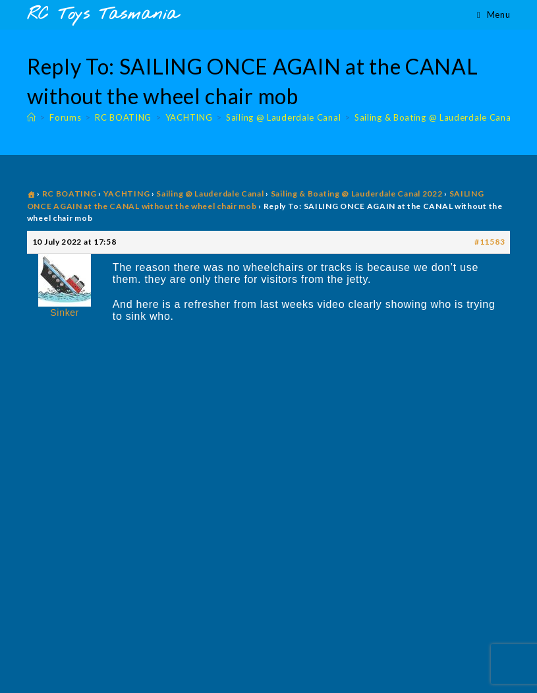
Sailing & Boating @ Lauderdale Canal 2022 (357, 193)
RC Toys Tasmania (103, 15)
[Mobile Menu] (493, 14)
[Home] (31, 117)
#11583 (489, 242)
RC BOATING (69, 193)
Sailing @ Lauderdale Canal (210, 193)
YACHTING (126, 193)
